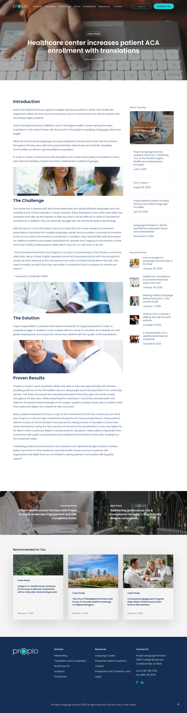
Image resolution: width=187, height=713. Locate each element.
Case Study (93, 33)
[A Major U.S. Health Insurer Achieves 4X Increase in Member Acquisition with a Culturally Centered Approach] (38, 587)
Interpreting (60, 655)
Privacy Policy (115, 704)
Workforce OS (62, 666)
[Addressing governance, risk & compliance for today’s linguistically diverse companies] (140, 513)
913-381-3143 (150, 670)
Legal (98, 676)
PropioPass (60, 676)
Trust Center (129, 704)
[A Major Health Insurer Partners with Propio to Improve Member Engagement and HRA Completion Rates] (47, 513)
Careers (99, 666)
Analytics (59, 671)
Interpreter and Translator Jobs (113, 671)
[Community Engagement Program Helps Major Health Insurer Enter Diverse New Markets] (148, 587)
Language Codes (105, 655)
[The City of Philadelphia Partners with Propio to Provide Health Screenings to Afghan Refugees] (93, 587)
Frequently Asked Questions (110, 661)
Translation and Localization (70, 661)
